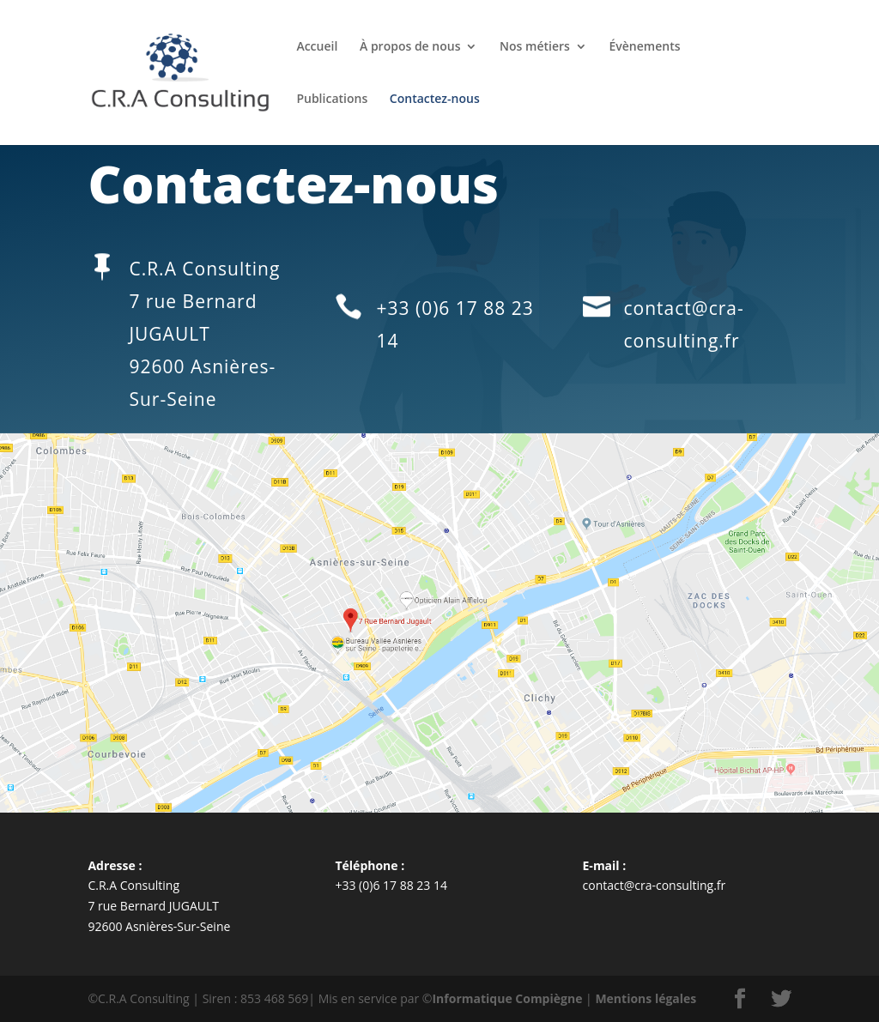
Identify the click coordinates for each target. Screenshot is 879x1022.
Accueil (316, 47)
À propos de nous (410, 47)
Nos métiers (535, 47)
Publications (331, 99)
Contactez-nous (435, 99)
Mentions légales (645, 998)
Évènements (645, 47)
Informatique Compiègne (507, 998)
